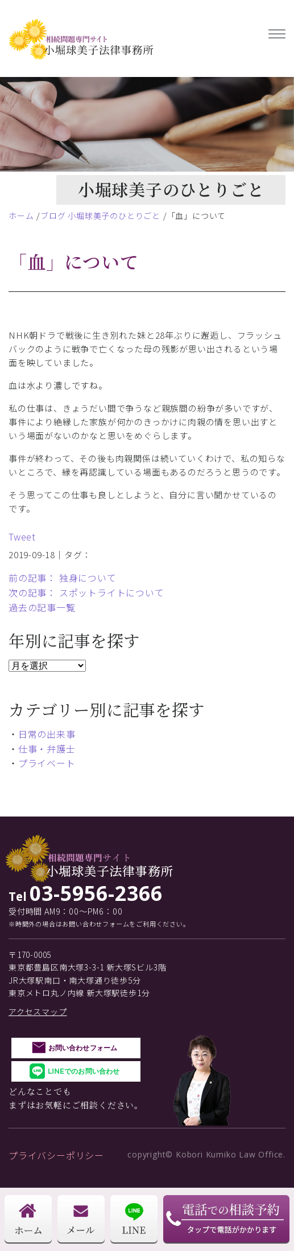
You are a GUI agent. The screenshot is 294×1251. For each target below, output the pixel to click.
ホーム (21, 215)
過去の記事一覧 (42, 607)
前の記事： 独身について (63, 577)
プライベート (47, 763)
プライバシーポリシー (56, 1155)
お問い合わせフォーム (82, 1047)
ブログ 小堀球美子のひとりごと (100, 215)
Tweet (22, 536)
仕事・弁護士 (47, 749)
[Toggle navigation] (277, 31)
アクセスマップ (38, 1011)
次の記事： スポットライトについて (86, 592)
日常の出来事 (47, 734)
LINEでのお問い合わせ (83, 1071)
